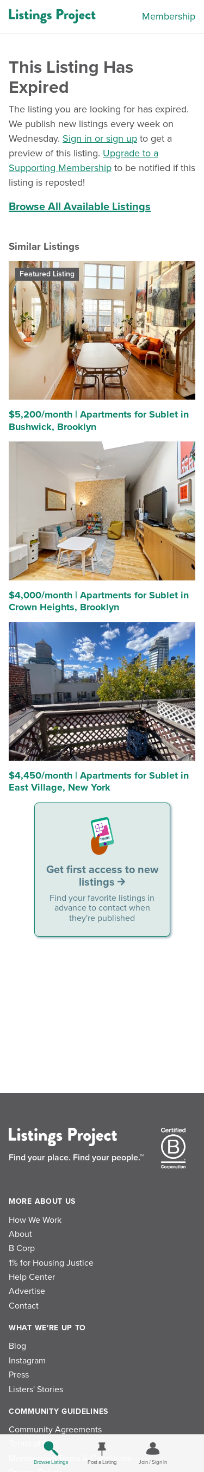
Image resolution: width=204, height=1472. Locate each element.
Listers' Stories (36, 1389)
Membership (168, 16)
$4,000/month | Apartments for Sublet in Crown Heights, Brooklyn (99, 601)
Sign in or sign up (100, 138)
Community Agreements (55, 1429)
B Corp (22, 1248)
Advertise (27, 1291)
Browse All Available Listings (80, 206)
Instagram (27, 1360)
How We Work (35, 1220)
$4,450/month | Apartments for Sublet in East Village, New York (99, 781)
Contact (24, 1305)
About (20, 1234)
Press (19, 1374)
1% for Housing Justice (51, 1263)
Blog (17, 1346)
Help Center (32, 1277)
